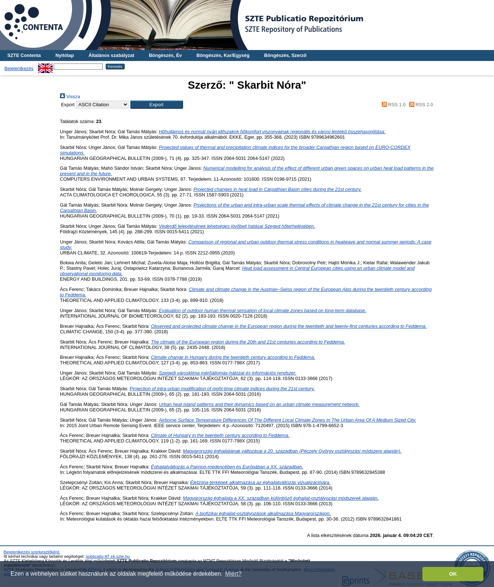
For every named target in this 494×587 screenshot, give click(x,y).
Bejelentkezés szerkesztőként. (32, 552)
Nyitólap (65, 55)
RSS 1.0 (392, 104)
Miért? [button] (233, 574)
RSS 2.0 (420, 104)
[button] (156, 104)
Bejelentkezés (19, 68)
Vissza (70, 96)
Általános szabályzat (111, 55)
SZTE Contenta (24, 55)
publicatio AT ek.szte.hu (108, 556)
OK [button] (453, 574)
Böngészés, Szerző (285, 55)
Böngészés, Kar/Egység (223, 55)
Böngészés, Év (165, 55)
